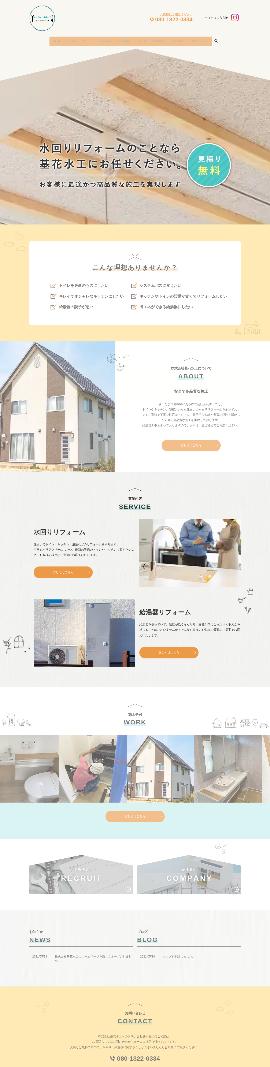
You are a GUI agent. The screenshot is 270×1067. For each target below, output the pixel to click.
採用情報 (162, 39)
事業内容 (102, 39)
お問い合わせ (206, 39)
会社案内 (182, 39)
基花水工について (76, 39)
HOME (50, 39)
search (223, 40)
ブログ (142, 39)
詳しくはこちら (63, 569)
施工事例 (123, 39)
